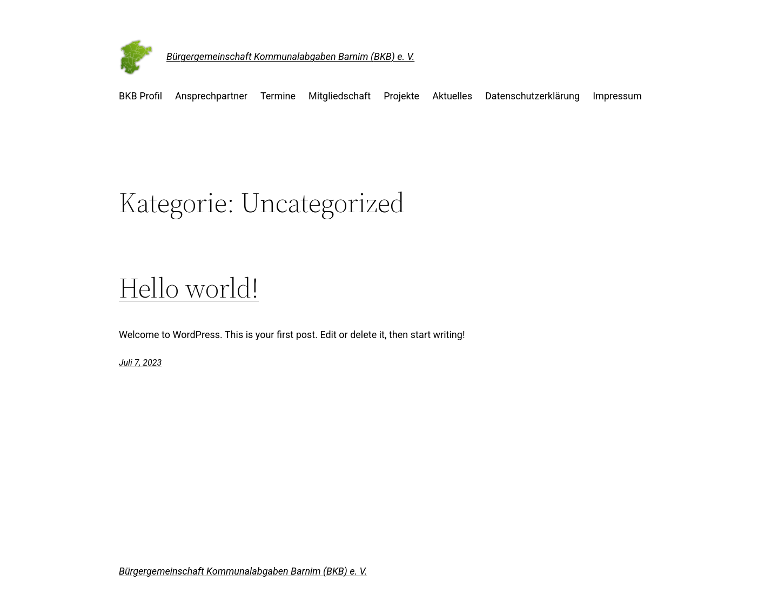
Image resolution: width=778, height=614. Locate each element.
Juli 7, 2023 (140, 362)
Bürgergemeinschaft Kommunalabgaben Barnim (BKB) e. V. (290, 56)
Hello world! (189, 288)
